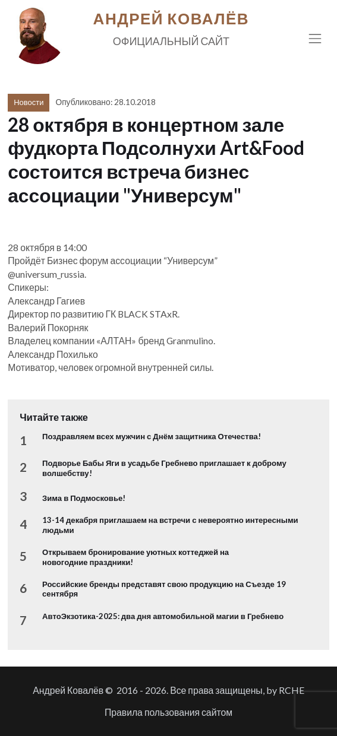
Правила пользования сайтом (168, 712)
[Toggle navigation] (315, 38)
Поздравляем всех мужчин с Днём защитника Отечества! (151, 436)
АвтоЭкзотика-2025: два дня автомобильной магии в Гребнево (163, 616)
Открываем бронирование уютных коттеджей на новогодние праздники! (135, 556)
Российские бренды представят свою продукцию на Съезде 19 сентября (164, 588)
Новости (28, 102)
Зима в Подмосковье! (83, 498)
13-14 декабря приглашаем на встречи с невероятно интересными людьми (170, 524)
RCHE (291, 690)
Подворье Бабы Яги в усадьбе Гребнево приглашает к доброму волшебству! (164, 467)
